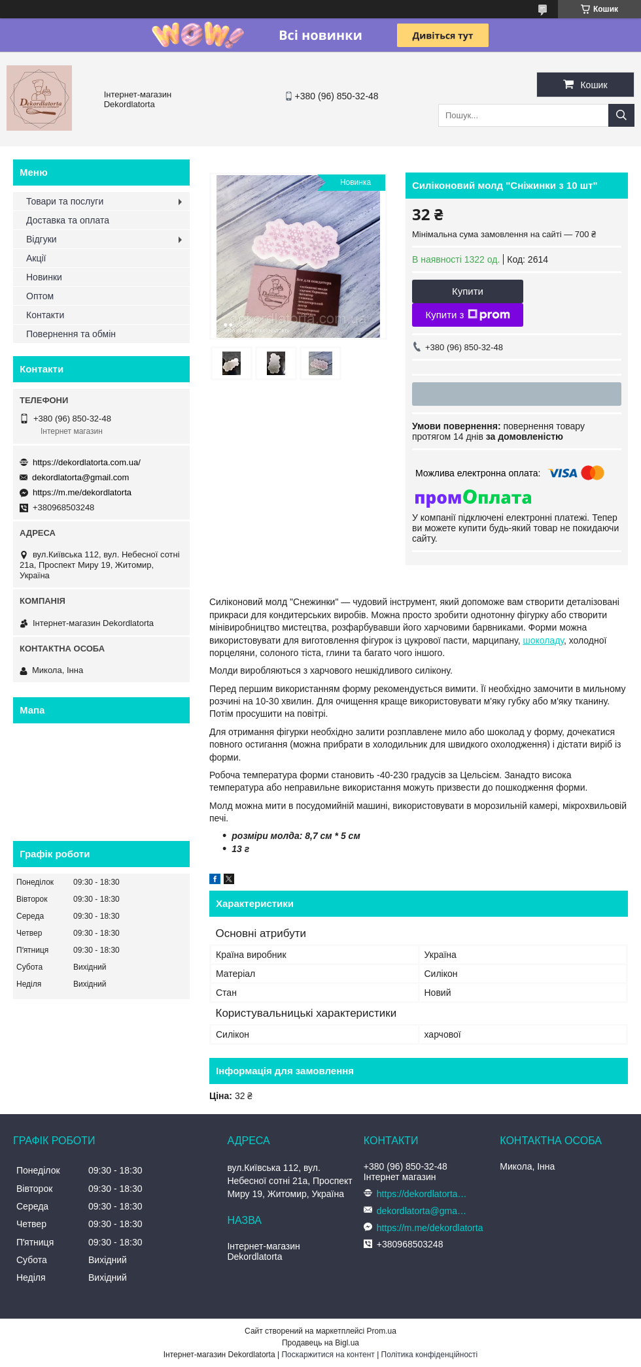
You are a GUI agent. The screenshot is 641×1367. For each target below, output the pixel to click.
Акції (36, 258)
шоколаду (543, 640)
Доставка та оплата (67, 220)
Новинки (44, 277)
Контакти (45, 315)
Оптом (40, 296)
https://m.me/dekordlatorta (82, 492)
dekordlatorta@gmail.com (80, 477)
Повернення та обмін (71, 334)
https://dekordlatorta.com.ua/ (87, 462)
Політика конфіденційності (429, 1354)
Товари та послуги (64, 201)
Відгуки (41, 239)
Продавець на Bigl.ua (320, 1342)
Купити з (467, 315)
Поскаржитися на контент (327, 1354)
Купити (467, 291)
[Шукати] (621, 115)
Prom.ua (381, 1331)
